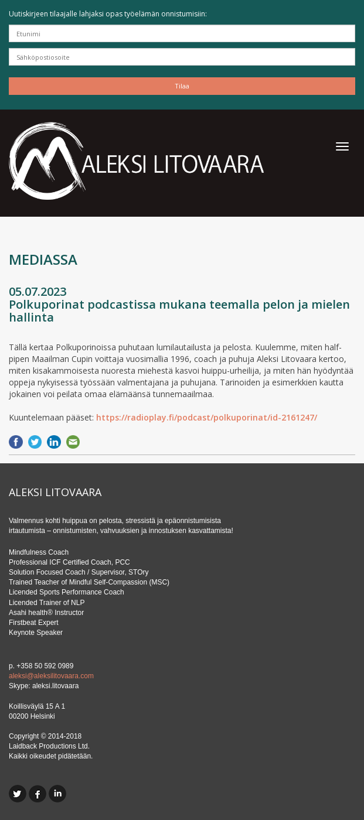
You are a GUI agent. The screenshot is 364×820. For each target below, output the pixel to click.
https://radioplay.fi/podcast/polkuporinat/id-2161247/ (206, 417)
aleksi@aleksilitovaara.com (51, 676)
